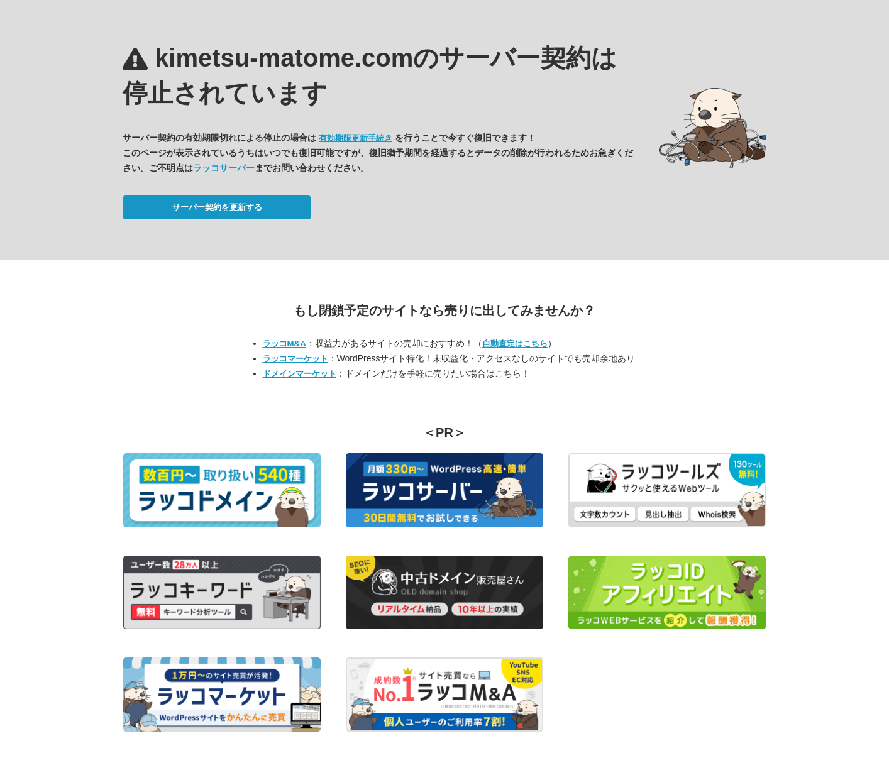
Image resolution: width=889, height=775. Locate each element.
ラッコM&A (284, 343)
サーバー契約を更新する (217, 207)
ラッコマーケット (295, 358)
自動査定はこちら (515, 343)
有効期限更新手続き (355, 138)
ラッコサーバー (224, 168)
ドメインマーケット (299, 373)
